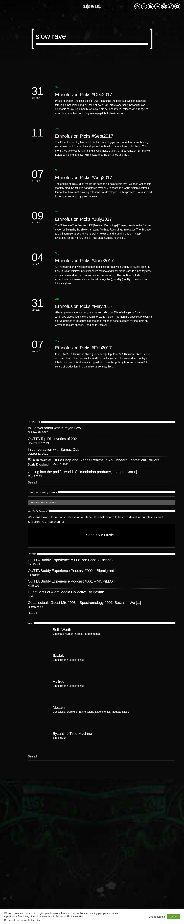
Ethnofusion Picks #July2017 (83, 219)
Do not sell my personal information (22, 920)
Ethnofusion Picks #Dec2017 (83, 94)
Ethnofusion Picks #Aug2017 (83, 177)
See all (32, 558)
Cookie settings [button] (157, 916)
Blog (57, 87)
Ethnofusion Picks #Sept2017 (84, 136)
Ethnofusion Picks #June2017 (84, 260)
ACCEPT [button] (173, 916)
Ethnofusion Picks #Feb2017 (83, 347)
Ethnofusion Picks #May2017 (83, 306)
